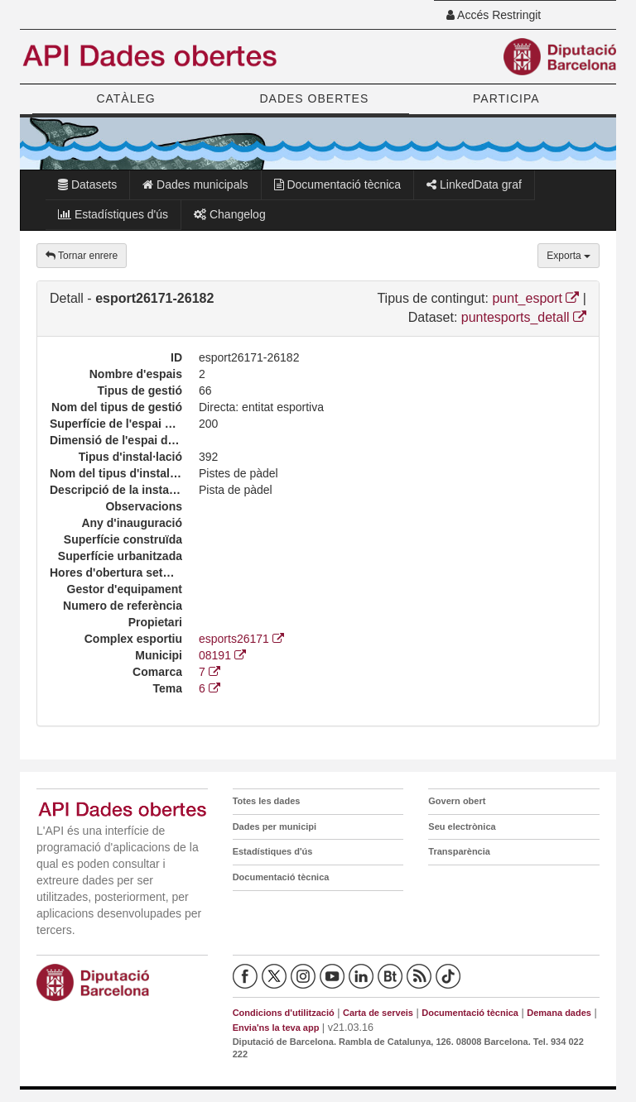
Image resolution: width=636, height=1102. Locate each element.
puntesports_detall (523, 317)
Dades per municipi (274, 826)
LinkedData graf (474, 184)
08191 (222, 655)
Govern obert (456, 801)
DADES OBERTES (314, 98)
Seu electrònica (461, 826)
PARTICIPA (506, 98)
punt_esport (535, 298)
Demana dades (559, 1013)
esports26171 (241, 638)
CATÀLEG (125, 98)
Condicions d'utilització (284, 1013)
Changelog (230, 214)
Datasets (87, 184)
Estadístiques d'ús (113, 214)
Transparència (459, 851)
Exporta (568, 255)
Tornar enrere (82, 255)
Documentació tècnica (338, 184)
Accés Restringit (493, 15)
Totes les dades (267, 801)
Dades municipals (195, 184)
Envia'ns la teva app (276, 1028)
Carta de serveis (378, 1013)
